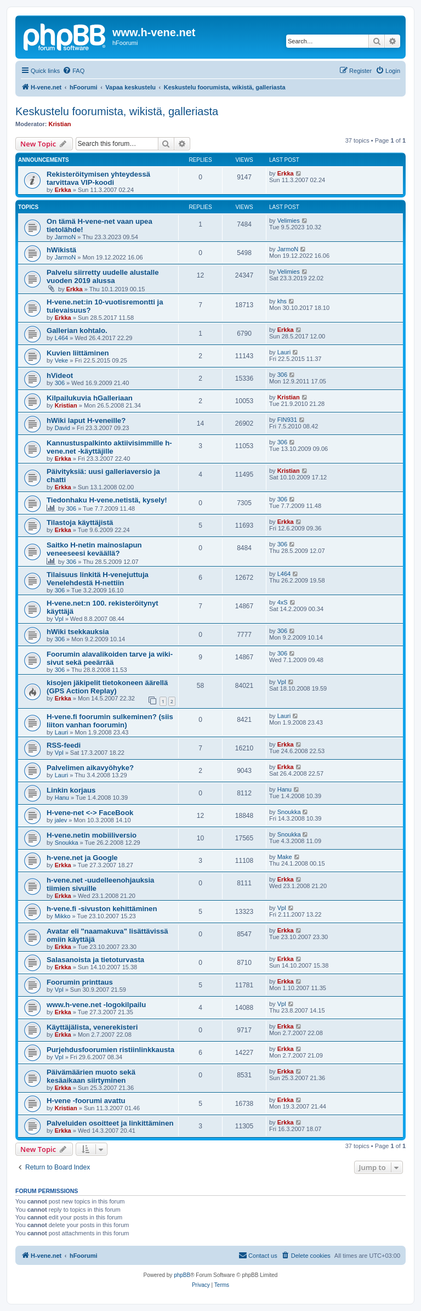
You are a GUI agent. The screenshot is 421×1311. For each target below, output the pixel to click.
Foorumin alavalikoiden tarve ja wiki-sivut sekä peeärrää (110, 658)
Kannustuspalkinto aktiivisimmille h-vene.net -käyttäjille (109, 447)
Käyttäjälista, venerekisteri (92, 1027)
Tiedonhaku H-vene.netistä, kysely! (107, 500)
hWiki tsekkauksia (78, 632)
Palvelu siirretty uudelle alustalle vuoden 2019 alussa (103, 276)
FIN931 (287, 419)
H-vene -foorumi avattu (86, 1101)
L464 (61, 338)
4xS (282, 602)
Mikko (63, 916)
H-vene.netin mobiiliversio (91, 835)
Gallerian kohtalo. (77, 330)
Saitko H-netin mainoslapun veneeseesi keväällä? (94, 549)
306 (60, 383)
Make (284, 857)
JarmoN (65, 237)
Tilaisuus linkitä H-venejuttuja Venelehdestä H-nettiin (98, 578)
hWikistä (61, 250)
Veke (61, 360)
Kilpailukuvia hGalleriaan (90, 398)
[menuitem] (73, 70)
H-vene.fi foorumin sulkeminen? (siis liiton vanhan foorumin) (110, 721)
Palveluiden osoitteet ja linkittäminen (110, 1123)
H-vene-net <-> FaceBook (90, 813)
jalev (61, 820)
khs (282, 301)
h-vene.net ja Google (82, 858)
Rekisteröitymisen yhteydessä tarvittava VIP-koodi (98, 178)
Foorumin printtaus (80, 982)
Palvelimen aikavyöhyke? (90, 768)
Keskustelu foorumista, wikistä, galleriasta (116, 111)
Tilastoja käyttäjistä (80, 522)
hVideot (60, 375)
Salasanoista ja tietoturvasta (95, 960)
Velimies (288, 220)
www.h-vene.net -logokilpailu (96, 1005)
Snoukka (289, 812)
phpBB (182, 1275)
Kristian (60, 124)
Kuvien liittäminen (78, 353)
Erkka (63, 190)
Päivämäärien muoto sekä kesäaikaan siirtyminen (91, 1076)
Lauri (284, 352)
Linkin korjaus (71, 790)
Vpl (59, 618)
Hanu (62, 797)
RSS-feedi (64, 745)
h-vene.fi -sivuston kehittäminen (102, 909)
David (62, 428)
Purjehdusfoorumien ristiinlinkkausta (110, 1050)
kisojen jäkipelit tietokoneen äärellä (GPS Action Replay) (107, 687)
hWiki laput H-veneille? (86, 420)
